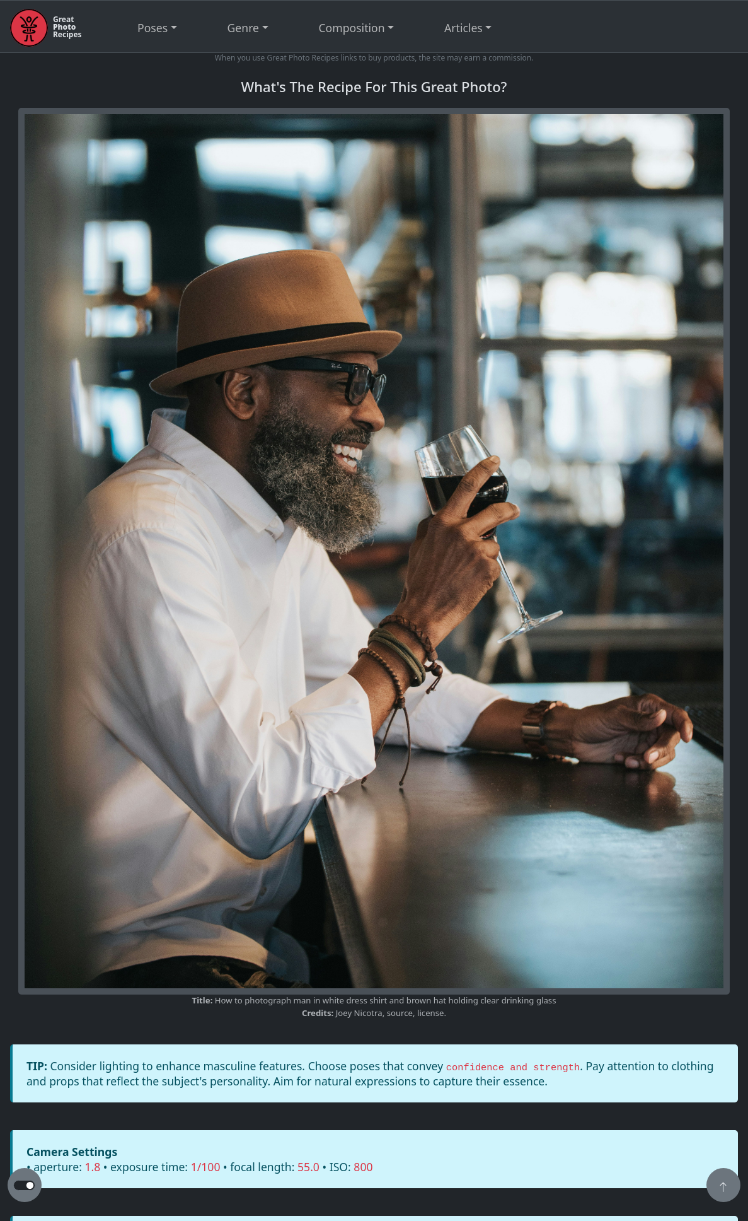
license (430, 1013)
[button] (723, 1186)
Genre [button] (243, 27)
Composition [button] (352, 27)
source (400, 1013)
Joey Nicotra (359, 1013)
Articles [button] (463, 27)
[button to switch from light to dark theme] (24, 1185)
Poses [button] (152, 27)
